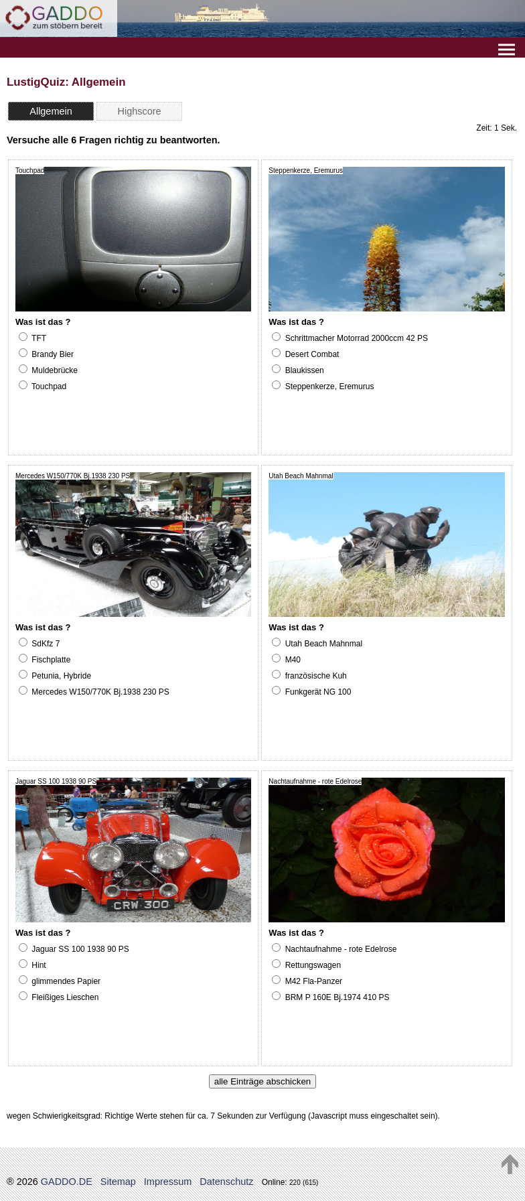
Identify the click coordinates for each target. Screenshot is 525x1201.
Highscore (139, 111)
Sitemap (118, 1181)
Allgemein (50, 111)
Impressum (168, 1181)
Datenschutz (226, 1181)
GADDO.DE (66, 1181)
